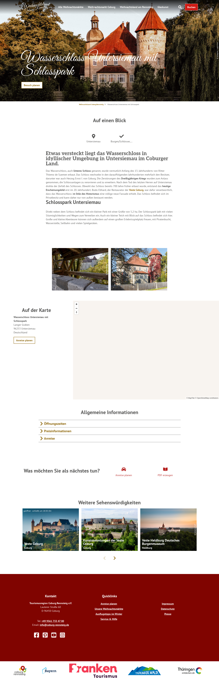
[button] (191, 7)
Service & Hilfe (109, 619)
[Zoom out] (76, 308)
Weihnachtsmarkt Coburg (101, 7)
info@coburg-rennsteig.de (54, 625)
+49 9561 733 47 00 (53, 621)
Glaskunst (163, 7)
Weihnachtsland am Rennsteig (136, 7)
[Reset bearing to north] (76, 312)
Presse (167, 614)
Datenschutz (168, 608)
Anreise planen (109, 603)
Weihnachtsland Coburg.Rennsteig (91, 104)
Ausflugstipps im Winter (109, 614)
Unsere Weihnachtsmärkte (109, 608)
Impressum (168, 603)
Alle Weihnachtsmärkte (70, 7)
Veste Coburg (136, 190)
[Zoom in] (76, 304)
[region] (146, 350)
